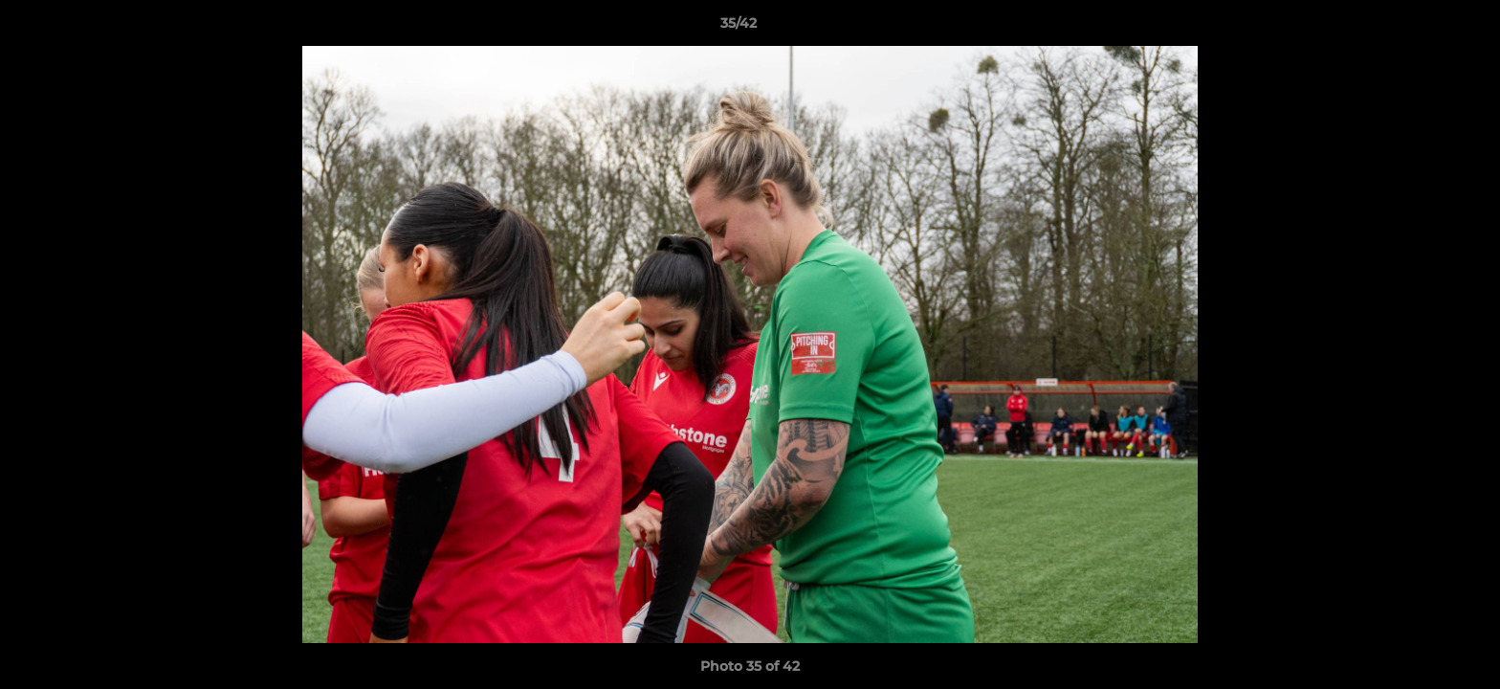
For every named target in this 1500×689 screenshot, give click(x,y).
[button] (1419, 27)
